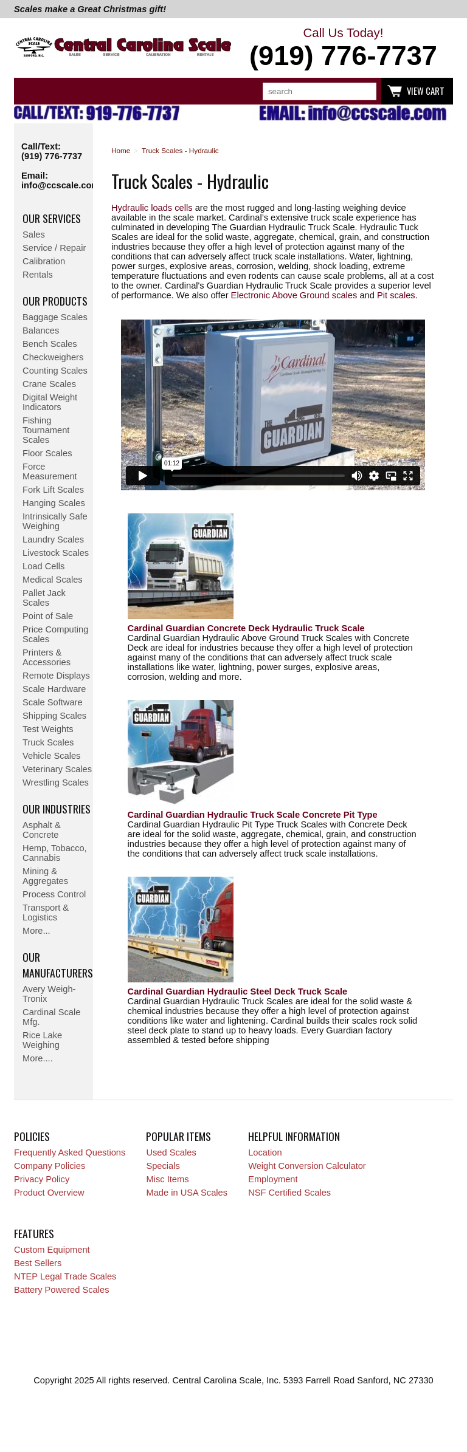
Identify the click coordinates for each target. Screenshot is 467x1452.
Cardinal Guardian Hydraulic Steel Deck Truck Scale (238, 991)
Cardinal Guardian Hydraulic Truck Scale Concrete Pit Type (253, 815)
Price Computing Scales (55, 634)
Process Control (54, 894)
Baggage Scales (55, 317)
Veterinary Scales (57, 769)
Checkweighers (52, 357)
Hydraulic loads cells (152, 208)
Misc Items (167, 1179)
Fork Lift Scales (53, 490)
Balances (40, 330)
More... (36, 931)
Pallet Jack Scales (44, 598)
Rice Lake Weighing (42, 1040)
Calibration (43, 261)
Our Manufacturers (57, 965)
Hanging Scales (53, 503)
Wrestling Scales (55, 782)
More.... (37, 1058)
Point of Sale (47, 616)
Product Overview (49, 1192)
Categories (29, 91)
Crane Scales (49, 384)
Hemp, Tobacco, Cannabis (54, 853)
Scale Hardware (54, 689)
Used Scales (171, 1152)
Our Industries (56, 809)
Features (34, 1233)
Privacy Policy (41, 1179)
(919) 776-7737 (51, 156)
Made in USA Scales (186, 1192)
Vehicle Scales (51, 756)
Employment (272, 1179)
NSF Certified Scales (289, 1192)
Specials (162, 1166)
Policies (32, 1136)
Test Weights (48, 729)
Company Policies (49, 1166)
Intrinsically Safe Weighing (55, 521)
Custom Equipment (52, 1250)
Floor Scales (47, 453)
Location (265, 1152)
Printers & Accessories (46, 657)
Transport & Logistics (45, 912)
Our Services (51, 218)
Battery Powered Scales (61, 1290)
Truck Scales (48, 742)
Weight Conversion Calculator (307, 1166)
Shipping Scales (54, 716)
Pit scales (396, 295)
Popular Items (178, 1136)
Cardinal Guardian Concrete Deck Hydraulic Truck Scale (246, 628)
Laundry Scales (53, 539)
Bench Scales (49, 344)
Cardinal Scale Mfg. (51, 1017)
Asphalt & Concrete (41, 830)
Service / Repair (54, 248)
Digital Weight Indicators (49, 402)
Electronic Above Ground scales (294, 295)
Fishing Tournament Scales (45, 430)
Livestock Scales (55, 553)
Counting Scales (55, 370)
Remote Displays (56, 675)
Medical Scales (52, 579)
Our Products (55, 301)
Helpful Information (294, 1136)
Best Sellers (37, 1263)
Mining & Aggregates (45, 876)
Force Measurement (49, 471)
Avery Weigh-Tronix (48, 994)
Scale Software (52, 702)
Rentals (37, 274)
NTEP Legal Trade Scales (65, 1276)
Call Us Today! (343, 49)
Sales (33, 234)
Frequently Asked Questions (69, 1152)
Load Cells (43, 566)
